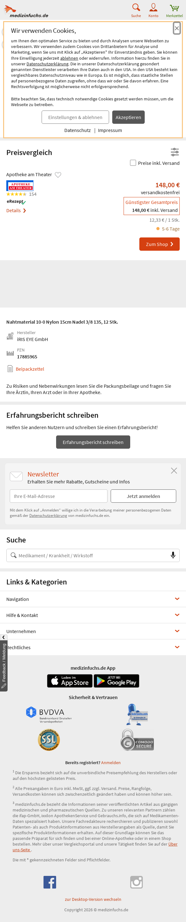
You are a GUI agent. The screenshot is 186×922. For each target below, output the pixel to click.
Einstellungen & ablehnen (75, 117)
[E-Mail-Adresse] (59, 496)
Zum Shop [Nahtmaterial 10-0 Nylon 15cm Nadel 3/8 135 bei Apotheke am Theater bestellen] (160, 244)
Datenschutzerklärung (47, 64)
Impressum (110, 130)
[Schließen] (174, 470)
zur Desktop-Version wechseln (93, 899)
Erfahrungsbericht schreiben (93, 442)
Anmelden (111, 762)
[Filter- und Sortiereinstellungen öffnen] (175, 152)
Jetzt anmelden (143, 496)
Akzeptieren (128, 117)
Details (16, 210)
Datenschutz (77, 130)
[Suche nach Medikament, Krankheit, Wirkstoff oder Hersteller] (87, 555)
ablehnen (69, 58)
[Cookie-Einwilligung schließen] (176, 28)
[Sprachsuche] (173, 555)
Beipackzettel (30, 369)
